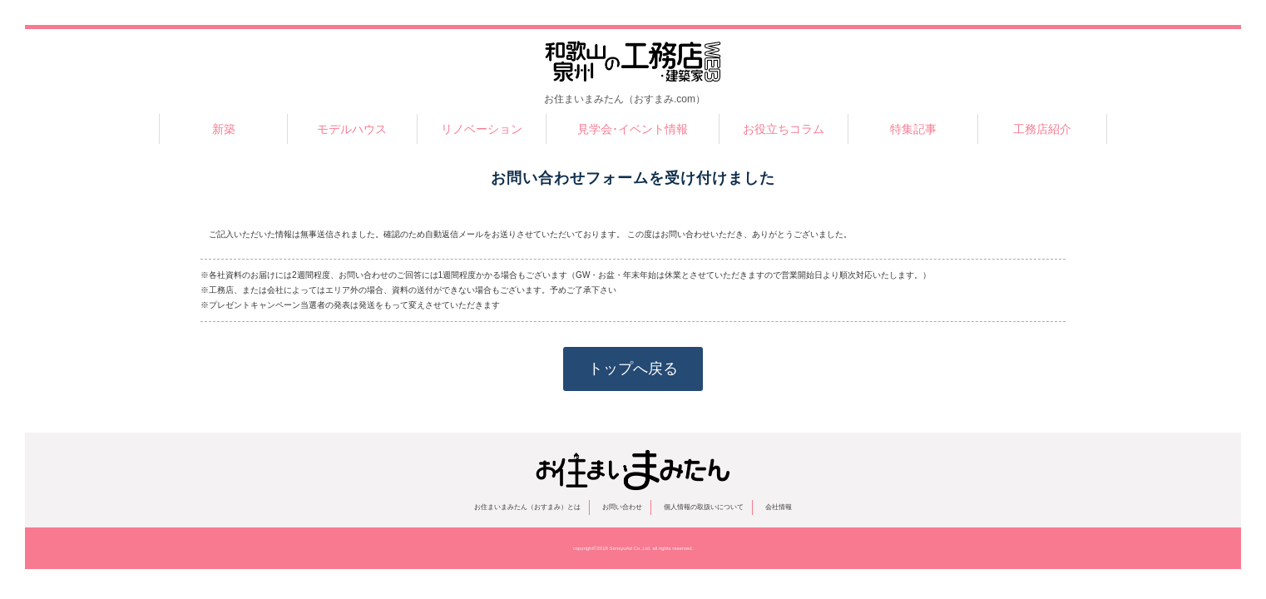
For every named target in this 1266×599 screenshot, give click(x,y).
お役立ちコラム (783, 129)
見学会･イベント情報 (632, 129)
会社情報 (778, 507)
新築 (223, 129)
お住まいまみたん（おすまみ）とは (527, 507)
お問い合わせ (622, 507)
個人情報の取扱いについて (704, 507)
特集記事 (913, 129)
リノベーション (481, 129)
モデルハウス (352, 129)
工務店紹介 (1042, 129)
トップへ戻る (633, 368)
